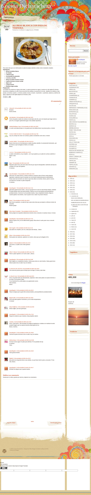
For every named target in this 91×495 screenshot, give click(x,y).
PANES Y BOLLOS (74, 130)
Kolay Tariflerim (13, 307)
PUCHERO (72, 148)
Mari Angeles (12, 228)
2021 (71, 187)
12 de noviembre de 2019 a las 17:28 (24, 314)
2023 (71, 183)
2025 (71, 178)
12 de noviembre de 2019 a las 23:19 (22, 321)
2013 (71, 243)
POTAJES (36, 29)
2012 (71, 245)
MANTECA (72, 124)
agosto (73, 213)
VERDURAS (72, 168)
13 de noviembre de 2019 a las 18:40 (24, 332)
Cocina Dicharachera (26, 6)
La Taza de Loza (13, 276)
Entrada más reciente (55, 422)
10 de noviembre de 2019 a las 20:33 (24, 290)
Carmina (11, 321)
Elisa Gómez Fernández (14, 211)
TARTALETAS (72, 158)
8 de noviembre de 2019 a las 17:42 (24, 218)
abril (72, 222)
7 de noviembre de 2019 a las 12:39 (22, 152)
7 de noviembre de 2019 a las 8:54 (25, 141)
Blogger (83, 282)
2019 (71, 192)
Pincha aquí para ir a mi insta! (76, 75)
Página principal (9, 17)
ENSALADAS (72, 109)
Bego (10, 163)
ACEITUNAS (72, 85)
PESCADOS (72, 138)
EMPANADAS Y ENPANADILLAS (77, 107)
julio (72, 215)
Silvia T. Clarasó (13, 252)
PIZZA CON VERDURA (77, 198)
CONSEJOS (72, 97)
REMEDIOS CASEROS (75, 152)
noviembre (74, 196)
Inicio (32, 421)
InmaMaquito (12, 188)
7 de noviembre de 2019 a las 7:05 (30, 134)
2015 (71, 238)
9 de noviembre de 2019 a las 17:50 (26, 252)
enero (72, 229)
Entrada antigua (11, 422)
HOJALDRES (72, 118)
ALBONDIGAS (72, 87)
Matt (31, 448)
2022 (71, 185)
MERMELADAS (73, 128)
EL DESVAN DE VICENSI (15, 268)
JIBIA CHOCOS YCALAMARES (77, 122)
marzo (73, 224)
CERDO (71, 93)
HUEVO (71, 120)
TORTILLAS (72, 164)
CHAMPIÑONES (73, 95)
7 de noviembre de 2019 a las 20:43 (21, 200)
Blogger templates (36, 448)
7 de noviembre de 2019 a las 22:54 (29, 211)
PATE (70, 136)
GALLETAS (72, 114)
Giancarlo (11, 108)
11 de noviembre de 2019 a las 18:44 (24, 297)
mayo (72, 220)
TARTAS (71, 160)
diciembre (73, 194)
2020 (71, 189)
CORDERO (72, 99)
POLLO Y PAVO (73, 142)
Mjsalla (11, 358)
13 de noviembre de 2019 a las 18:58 (25, 340)
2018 (71, 231)
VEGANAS (72, 166)
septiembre (74, 211)
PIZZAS (71, 140)
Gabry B (11, 243)
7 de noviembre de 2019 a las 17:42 (24, 188)
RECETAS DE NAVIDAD (75, 150)
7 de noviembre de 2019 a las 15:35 (26, 174)
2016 (71, 236)
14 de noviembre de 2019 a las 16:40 (24, 351)
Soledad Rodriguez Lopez (15, 126)
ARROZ (71, 89)
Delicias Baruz (12, 340)
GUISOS (71, 116)
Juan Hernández (13, 174)
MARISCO (71, 126)
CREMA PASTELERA (74, 101)
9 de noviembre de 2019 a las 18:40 (24, 259)
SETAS (71, 154)
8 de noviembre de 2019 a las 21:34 (24, 228)
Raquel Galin (12, 297)
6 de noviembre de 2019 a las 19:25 (25, 117)
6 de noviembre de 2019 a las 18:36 (23, 108)
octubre (73, 209)
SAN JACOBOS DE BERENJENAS (80, 200)
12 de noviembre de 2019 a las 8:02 (26, 307)
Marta (10, 200)
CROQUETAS (72, 103)
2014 (71, 240)
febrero (73, 227)
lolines (10, 235)
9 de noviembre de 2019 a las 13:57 (22, 243)
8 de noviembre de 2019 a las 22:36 (21, 235)
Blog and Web (45, 448)
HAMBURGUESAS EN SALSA (78, 202)
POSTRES (71, 144)
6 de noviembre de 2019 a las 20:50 (30, 126)
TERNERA (71, 162)
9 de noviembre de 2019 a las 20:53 (26, 276)
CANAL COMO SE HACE (15, 134)
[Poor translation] (5, 468)
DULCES (71, 105)
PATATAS (71, 134)
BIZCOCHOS (72, 91)
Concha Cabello (13, 141)
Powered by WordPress (4, 451)
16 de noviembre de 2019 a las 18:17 (24, 367)
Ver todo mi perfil (72, 66)
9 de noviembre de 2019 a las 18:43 (31, 268)
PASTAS (71, 132)
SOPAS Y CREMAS (74, 156)
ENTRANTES (72, 111)
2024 (71, 180)
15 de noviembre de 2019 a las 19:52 (22, 358)
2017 (71, 234)
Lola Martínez (12, 117)
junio (72, 218)
